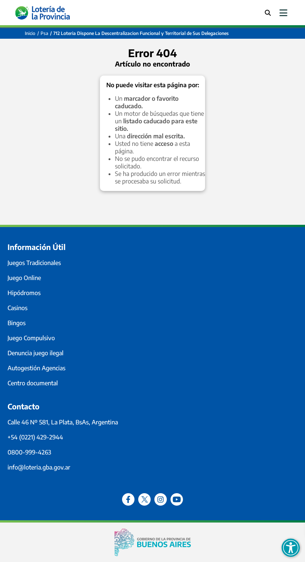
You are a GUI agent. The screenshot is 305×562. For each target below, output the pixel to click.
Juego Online (24, 278)
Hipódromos (24, 293)
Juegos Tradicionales (34, 263)
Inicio (30, 33)
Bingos (17, 323)
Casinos (17, 308)
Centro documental (33, 383)
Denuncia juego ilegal (35, 353)
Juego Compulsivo (31, 338)
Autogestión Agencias (36, 368)
